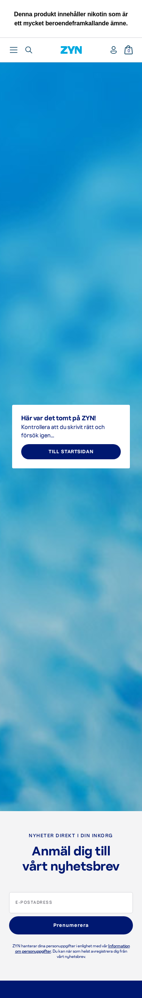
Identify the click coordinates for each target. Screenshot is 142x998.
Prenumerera (71, 925)
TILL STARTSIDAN (71, 452)
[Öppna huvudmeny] (13, 49)
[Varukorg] (128, 49)
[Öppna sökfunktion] (28, 49)
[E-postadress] (71, 902)
